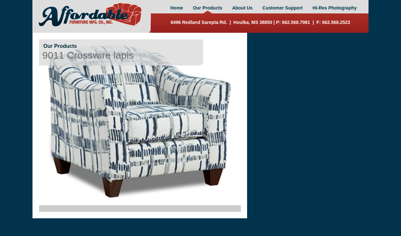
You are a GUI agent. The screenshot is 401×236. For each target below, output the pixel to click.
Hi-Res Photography (334, 7)
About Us (242, 7)
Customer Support (283, 7)
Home (176, 7)
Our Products (207, 7)
